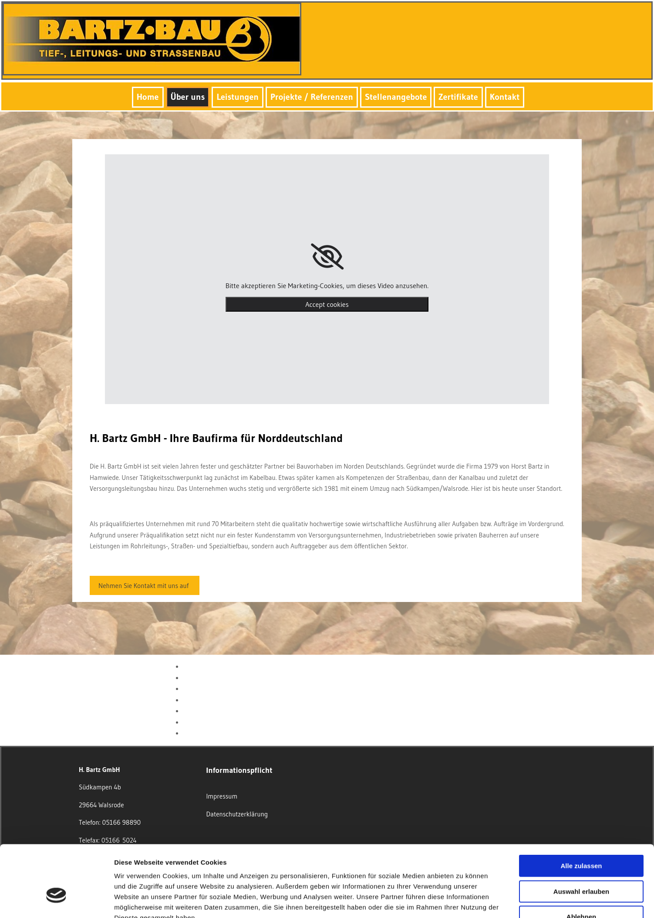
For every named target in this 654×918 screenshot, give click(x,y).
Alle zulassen (581, 811)
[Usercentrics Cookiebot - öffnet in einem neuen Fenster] (56, 901)
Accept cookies (326, 304)
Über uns (188, 97)
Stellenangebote (396, 97)
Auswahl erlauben (581, 837)
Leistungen (237, 97)
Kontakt (504, 97)
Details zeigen (463, 900)
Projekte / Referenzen (311, 97)
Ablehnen (581, 862)
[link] (327, 257)
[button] (144, 585)
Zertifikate (458, 97)
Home (148, 97)
